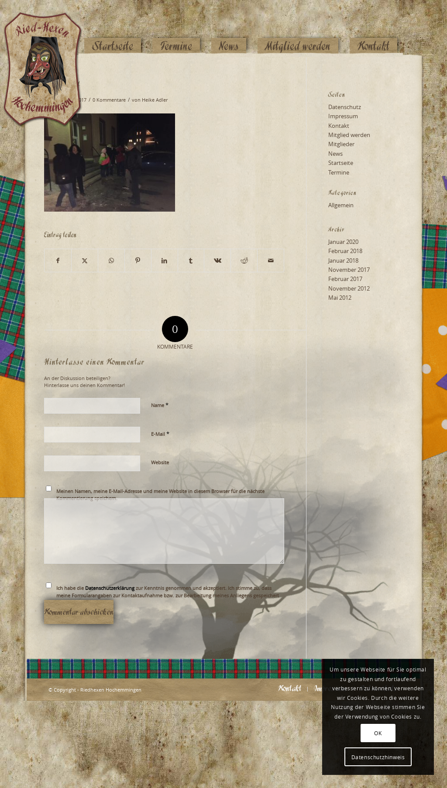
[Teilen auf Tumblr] (191, 260)
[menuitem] (113, 29)
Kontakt (338, 126)
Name (159, 405)
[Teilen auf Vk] (217, 260)
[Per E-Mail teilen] (271, 260)
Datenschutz (344, 107)
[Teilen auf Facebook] (58, 260)
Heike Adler (155, 100)
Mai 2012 (339, 297)
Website (160, 462)
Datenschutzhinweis (378, 757)
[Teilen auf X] (85, 260)
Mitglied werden (349, 135)
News (335, 154)
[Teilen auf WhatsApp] (111, 260)
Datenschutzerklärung (109, 588)
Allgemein (341, 205)
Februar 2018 (345, 251)
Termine (338, 172)
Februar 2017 (345, 279)
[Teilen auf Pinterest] (138, 260)
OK (378, 733)
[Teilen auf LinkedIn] (164, 260)
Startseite (340, 163)
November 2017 (349, 270)
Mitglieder (341, 144)
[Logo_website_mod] (49, 28)
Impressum (343, 116)
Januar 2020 (343, 242)
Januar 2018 (343, 260)
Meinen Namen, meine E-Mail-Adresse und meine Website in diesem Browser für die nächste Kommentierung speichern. (160, 495)
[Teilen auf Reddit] (244, 260)
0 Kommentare (109, 100)
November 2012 (349, 288)
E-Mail (160, 434)
